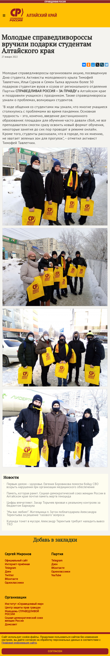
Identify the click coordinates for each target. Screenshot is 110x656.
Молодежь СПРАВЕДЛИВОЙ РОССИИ (22, 613)
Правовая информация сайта (19, 642)
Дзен (8, 571)
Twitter (9, 575)
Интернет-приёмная (17, 564)
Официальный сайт (16, 560)
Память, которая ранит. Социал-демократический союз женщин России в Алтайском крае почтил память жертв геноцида (54, 495)
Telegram (10, 567)
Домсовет (11, 624)
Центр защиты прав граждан (22, 607)
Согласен (55, 651)
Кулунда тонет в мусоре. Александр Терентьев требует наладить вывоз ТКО (53, 523)
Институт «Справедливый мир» (24, 603)
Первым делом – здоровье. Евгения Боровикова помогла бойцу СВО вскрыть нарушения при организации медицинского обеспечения (50, 485)
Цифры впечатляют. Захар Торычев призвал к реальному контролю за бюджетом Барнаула (51, 504)
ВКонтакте (11, 578)
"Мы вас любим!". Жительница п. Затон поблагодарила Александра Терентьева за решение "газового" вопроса (49, 513)
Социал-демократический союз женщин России (24, 619)
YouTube (56, 575)
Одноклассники (14, 582)
